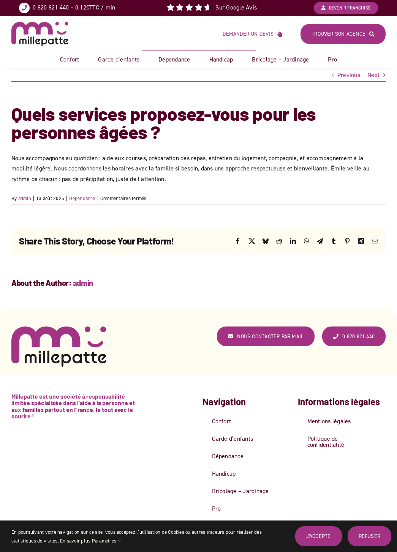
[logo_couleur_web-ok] (39, 25)
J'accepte (318, 536)
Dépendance (82, 198)
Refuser (369, 536)
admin (24, 198)
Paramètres (106, 541)
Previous (348, 75)
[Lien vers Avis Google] (212, 7)
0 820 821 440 (51, 7)
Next (373, 75)
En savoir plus (75, 541)
